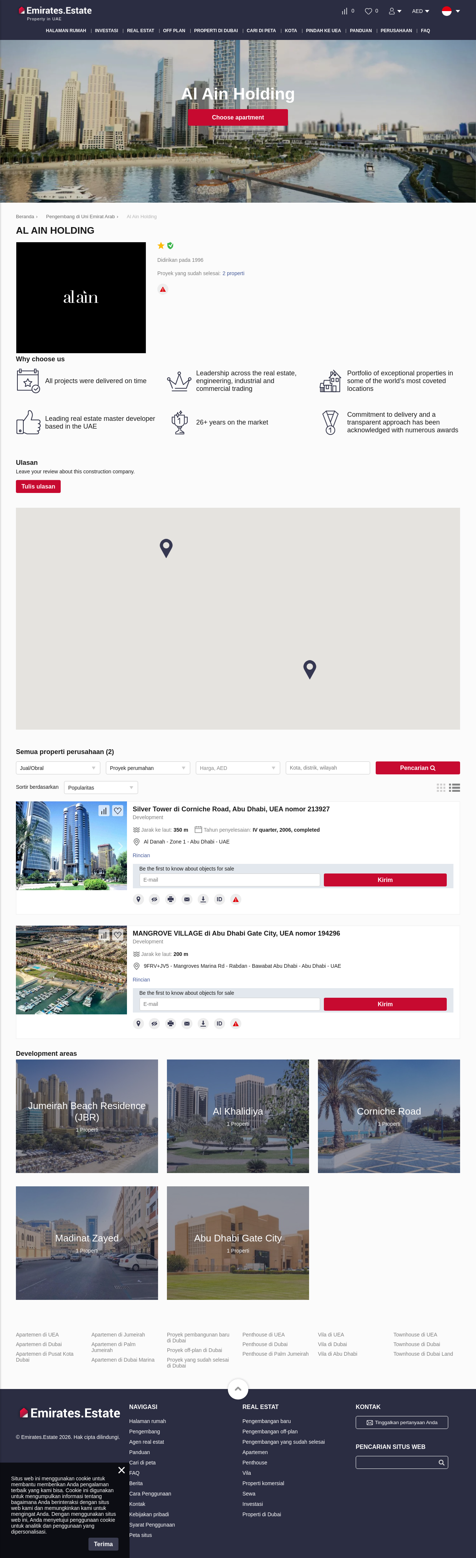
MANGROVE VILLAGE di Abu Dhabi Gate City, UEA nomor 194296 (236, 933)
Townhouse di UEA (415, 1335)
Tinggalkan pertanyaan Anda (406, 1422)
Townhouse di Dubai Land (423, 1354)
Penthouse (254, 1463)
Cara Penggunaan (150, 1494)
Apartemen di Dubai (39, 1344)
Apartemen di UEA (37, 1335)
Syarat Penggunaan (152, 1525)
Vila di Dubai (332, 1344)
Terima (103, 1544)
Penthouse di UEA (263, 1335)
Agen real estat (146, 1442)
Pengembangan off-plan (270, 1431)
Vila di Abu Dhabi (337, 1354)
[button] (309, 669)
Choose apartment (238, 117)
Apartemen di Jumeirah (118, 1335)
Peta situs (140, 1535)
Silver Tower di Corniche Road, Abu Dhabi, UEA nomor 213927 (231, 809)
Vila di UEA (331, 1335)
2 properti (233, 273)
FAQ (134, 1473)
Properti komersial (263, 1483)
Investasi (252, 1504)
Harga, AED (213, 768)
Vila (246, 1473)
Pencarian (418, 768)
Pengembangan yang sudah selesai (283, 1442)
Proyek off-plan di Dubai (194, 1350)
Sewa (248, 1494)
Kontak (137, 1504)
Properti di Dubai (261, 1514)
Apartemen (255, 1452)
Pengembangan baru (266, 1421)
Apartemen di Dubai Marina (122, 1360)
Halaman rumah (147, 1421)
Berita (136, 1483)
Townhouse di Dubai (416, 1344)
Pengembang (144, 1431)
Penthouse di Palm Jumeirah (275, 1354)
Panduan (139, 1452)
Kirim (385, 880)
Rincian (141, 855)
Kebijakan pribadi (149, 1514)
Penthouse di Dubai (265, 1344)
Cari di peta (142, 1463)
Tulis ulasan (38, 486)
